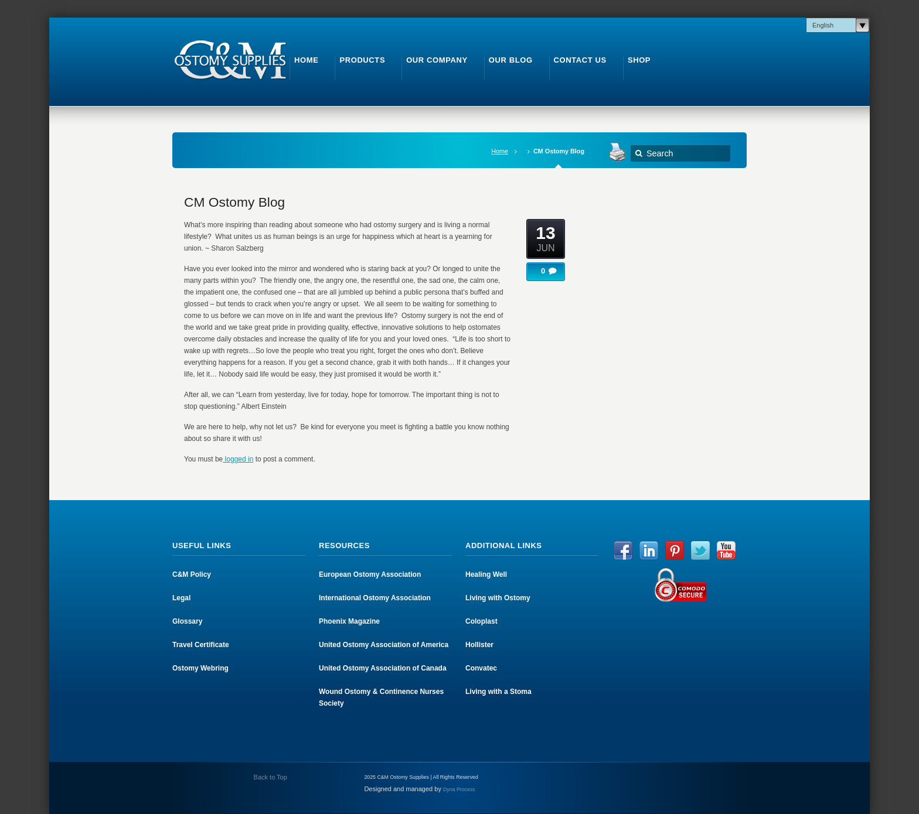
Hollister (479, 645)
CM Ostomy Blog (234, 202)
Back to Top (269, 777)
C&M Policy (191, 574)
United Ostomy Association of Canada (383, 668)
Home (499, 151)
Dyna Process (459, 789)
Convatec (481, 668)
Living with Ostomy (497, 598)
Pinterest (674, 550)
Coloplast (481, 621)
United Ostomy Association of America (383, 645)
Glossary (187, 621)
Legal (181, 598)
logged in (238, 459)
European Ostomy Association (370, 574)
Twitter (700, 550)
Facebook (623, 550)
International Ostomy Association (375, 598)
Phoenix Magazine (349, 621)
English (822, 25)
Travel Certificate (200, 645)
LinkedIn (648, 550)
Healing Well (486, 574)
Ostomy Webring (200, 668)
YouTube (726, 550)
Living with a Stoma (498, 692)
